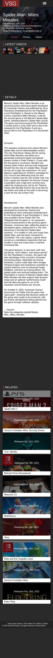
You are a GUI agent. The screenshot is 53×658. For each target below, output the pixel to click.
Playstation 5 (32, 31)
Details (14, 37)
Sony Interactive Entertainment (28, 26)
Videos (38, 37)
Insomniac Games (23, 28)
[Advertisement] (26, 80)
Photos (26, 37)
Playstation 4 (12, 31)
